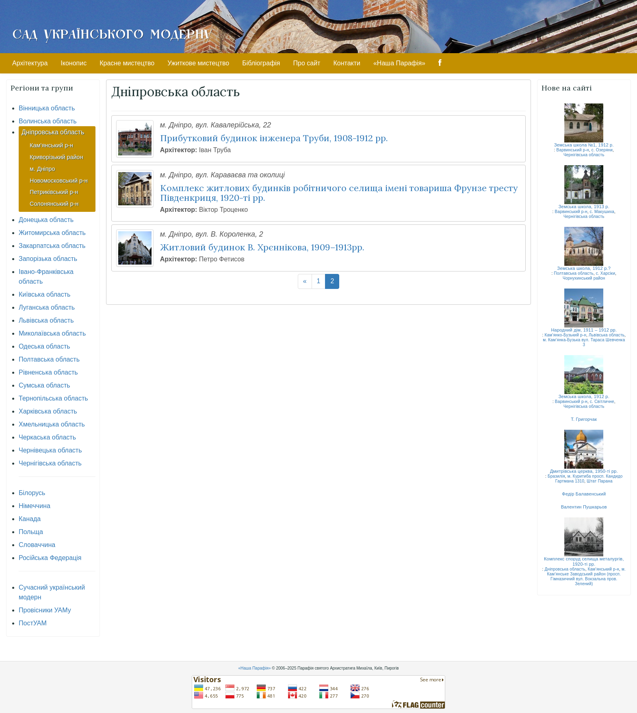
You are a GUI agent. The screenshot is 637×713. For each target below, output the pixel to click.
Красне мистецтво (127, 63)
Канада (30, 518)
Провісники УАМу (45, 610)
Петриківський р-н (54, 192)
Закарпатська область (52, 245)
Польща (31, 531)
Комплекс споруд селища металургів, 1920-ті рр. (584, 561)
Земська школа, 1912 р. (584, 396)
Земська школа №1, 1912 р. (584, 144)
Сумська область (44, 385)
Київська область (44, 294)
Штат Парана (600, 481)
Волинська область (48, 121)
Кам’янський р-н (51, 145)
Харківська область (48, 411)
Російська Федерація (50, 557)
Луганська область (47, 307)
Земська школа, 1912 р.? (584, 268)
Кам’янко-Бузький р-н (565, 335)
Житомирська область (52, 232)
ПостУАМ (33, 623)
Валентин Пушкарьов (584, 506)
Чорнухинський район (584, 278)
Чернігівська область (50, 463)
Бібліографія (261, 63)
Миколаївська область (52, 333)
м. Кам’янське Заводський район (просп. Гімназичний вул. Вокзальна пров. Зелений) (586, 576)
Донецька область (46, 219)
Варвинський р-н (573, 150)
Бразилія (556, 476)
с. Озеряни (602, 150)
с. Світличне (602, 401)
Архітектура (30, 63)
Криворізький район (56, 157)
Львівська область (46, 320)
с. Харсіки (605, 273)
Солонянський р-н (54, 203)
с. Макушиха (602, 211)
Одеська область (44, 346)
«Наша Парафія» (399, 63)
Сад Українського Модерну (112, 33)
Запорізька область (48, 258)
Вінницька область (47, 108)
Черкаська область (47, 437)
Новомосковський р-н (59, 180)
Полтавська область (49, 359)
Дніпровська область (53, 132)
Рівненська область (48, 372)
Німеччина (34, 505)
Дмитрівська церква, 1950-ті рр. (584, 471)
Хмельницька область (52, 424)
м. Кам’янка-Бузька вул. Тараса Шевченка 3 (584, 342)
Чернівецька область (50, 450)
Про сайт (307, 63)
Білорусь (32, 492)
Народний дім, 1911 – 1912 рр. (584, 329)
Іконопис (74, 63)
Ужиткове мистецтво (198, 63)
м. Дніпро (42, 169)
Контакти (346, 63)
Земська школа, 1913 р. (584, 206)
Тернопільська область (53, 398)
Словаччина (37, 544)
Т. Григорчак (584, 419)
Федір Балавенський (584, 493)
